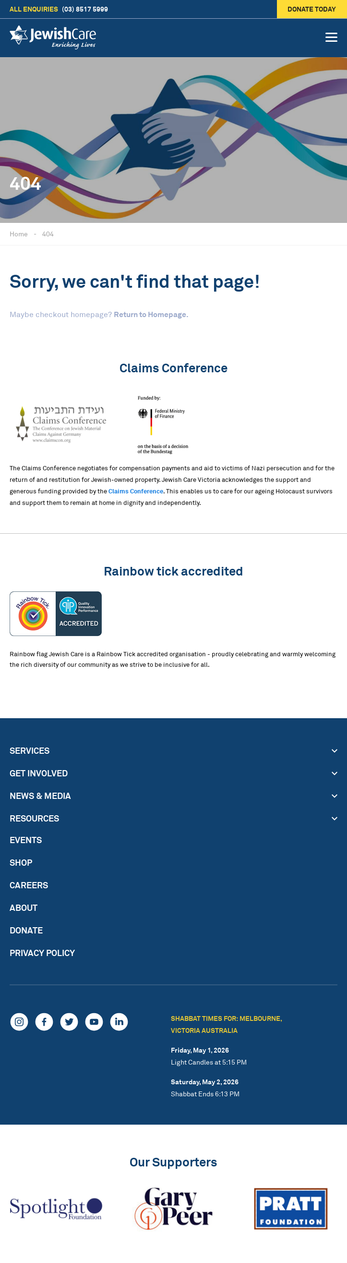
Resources (34, 818)
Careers (29, 885)
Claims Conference (135, 491)
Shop (21, 862)
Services (29, 750)
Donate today (312, 9)
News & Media (40, 795)
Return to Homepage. (151, 314)
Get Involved (39, 773)
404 (48, 234)
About (23, 907)
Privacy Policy (42, 952)
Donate (26, 930)
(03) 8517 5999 (59, 9)
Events (26, 839)
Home (19, 234)
